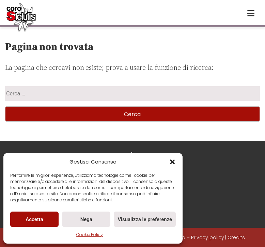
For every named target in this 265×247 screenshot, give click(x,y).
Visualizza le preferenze (145, 219)
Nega (86, 219)
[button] (172, 161)
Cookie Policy (89, 234)
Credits (236, 237)
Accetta (34, 219)
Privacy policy (207, 237)
